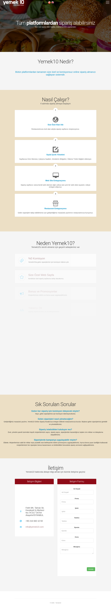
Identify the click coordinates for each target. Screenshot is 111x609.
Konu (77, 537)
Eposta (76, 527)
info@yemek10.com (35, 527)
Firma (77, 498)
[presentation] (76, 564)
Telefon (76, 518)
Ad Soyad (76, 489)
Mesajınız (76, 547)
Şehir (77, 508)
